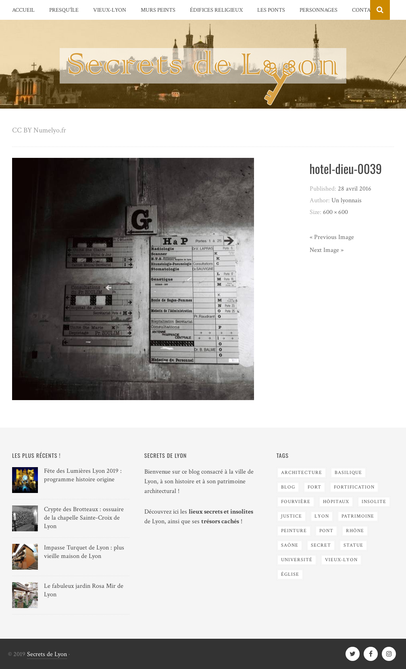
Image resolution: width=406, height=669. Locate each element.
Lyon (321, 516)
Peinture (294, 531)
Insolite (374, 502)
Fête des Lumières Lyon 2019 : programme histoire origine (83, 475)
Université (296, 560)
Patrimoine (357, 516)
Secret (321, 545)
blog (288, 487)
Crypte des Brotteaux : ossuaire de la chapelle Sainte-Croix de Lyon (84, 518)
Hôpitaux (336, 502)
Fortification (354, 487)
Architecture (301, 473)
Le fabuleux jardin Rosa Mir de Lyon (83, 590)
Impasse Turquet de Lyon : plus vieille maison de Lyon (84, 551)
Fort (314, 487)
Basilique (348, 473)
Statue (353, 545)
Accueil (23, 10)
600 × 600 (335, 212)
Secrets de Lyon (47, 654)
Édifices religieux (216, 10)
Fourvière (295, 502)
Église (290, 574)
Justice (291, 516)
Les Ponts (271, 10)
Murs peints (158, 10)
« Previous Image (332, 237)
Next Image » (327, 250)
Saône (289, 545)
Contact (364, 10)
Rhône (355, 531)
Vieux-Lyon (109, 10)
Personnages (318, 10)
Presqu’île (64, 10)
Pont (326, 531)
